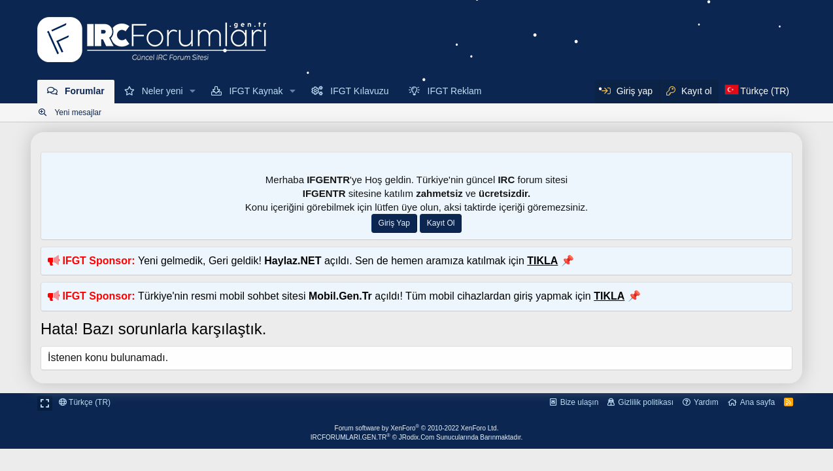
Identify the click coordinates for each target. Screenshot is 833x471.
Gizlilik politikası (645, 402)
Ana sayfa (757, 402)
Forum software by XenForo (417, 428)
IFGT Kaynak (255, 91)
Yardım (706, 402)
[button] (193, 91)
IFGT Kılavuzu (359, 91)
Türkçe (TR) (84, 402)
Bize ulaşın (579, 402)
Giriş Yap (394, 223)
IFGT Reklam (455, 91)
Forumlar (85, 91)
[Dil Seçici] (757, 91)
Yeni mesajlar (77, 112)
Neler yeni (162, 91)
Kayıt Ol (441, 223)
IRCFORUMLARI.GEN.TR (417, 437)
